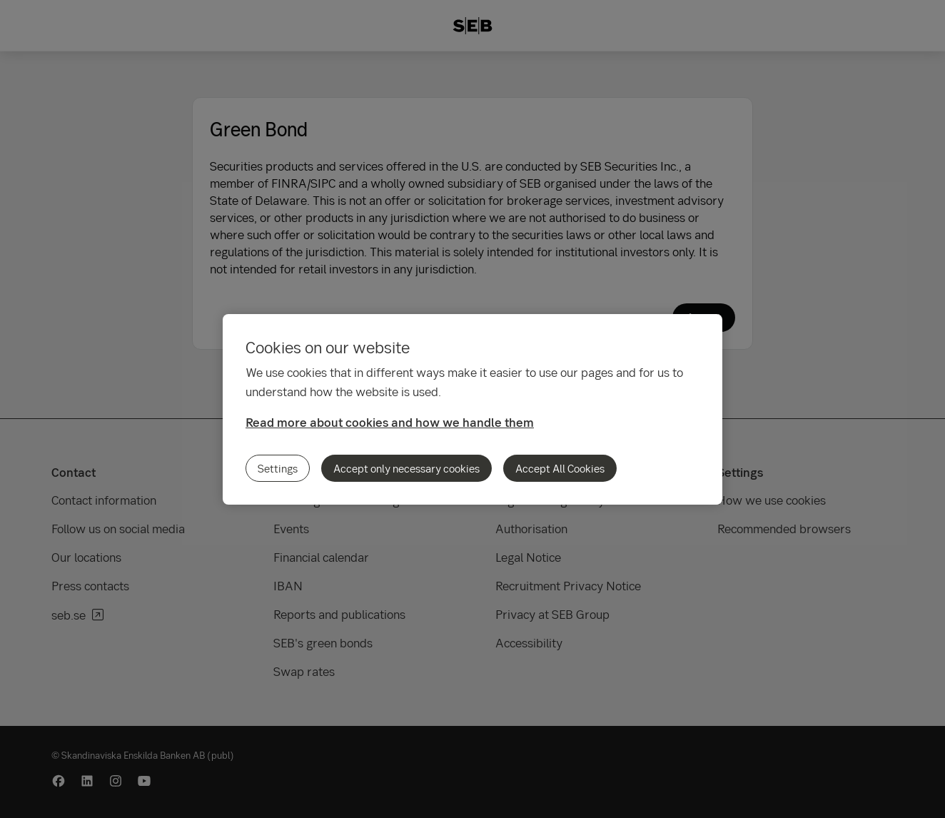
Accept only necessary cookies (406, 468)
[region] (472, 409)
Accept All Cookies (560, 468)
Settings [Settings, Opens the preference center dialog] (278, 468)
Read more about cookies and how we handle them (390, 422)
